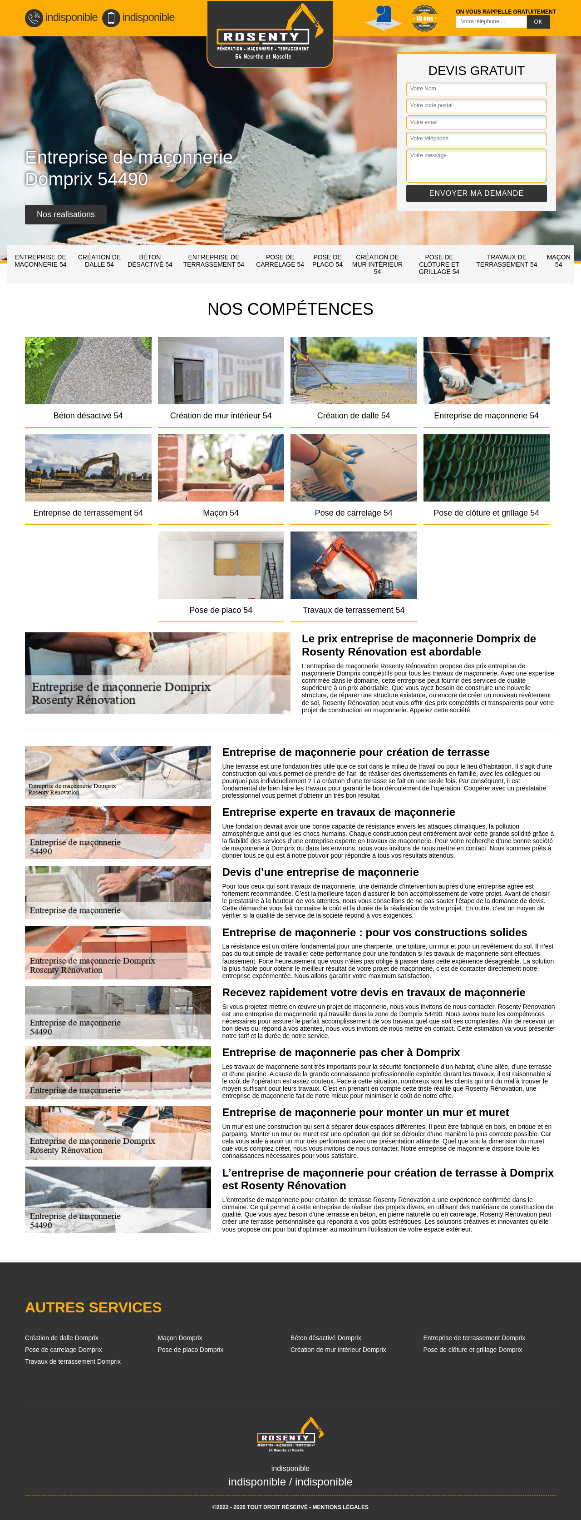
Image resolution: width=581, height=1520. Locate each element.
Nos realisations (66, 214)
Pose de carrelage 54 (280, 260)
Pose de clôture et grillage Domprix (472, 1349)
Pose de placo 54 (327, 260)
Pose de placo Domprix (191, 1349)
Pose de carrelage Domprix (63, 1349)
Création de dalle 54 (99, 260)
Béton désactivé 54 (150, 260)
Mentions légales (341, 1507)
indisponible (61, 17)
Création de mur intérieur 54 (377, 264)
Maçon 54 (559, 260)
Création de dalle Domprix (61, 1337)
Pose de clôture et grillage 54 (439, 264)
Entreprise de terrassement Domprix (474, 1337)
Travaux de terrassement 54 (506, 260)
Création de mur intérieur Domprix (338, 1349)
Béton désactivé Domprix (325, 1337)
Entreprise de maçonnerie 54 (40, 260)
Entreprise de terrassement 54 (213, 260)
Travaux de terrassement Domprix (73, 1361)
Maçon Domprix (180, 1337)
